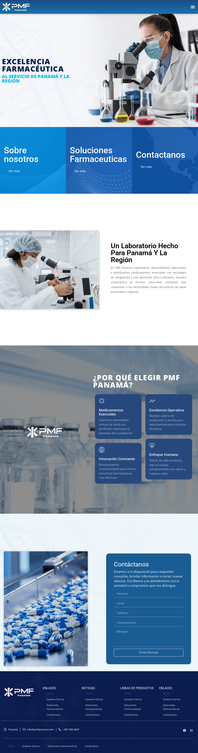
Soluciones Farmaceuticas (55, 707)
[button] (193, 7)
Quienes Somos (55, 699)
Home (50, 693)
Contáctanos (54, 714)
